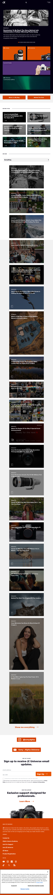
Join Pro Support (8, 844)
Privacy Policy (39, 882)
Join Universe (8, 847)
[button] (48, 2)
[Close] (48, 872)
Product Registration (9, 854)
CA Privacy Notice (41, 782)
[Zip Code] (18, 774)
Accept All (14, 885)
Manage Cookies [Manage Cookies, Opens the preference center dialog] (25, 889)
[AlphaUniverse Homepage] (4, 3)
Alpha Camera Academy (10, 841)
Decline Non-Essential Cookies (36, 885)
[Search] (26, 3)
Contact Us (6, 838)
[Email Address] (18, 770)
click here (35, 782)
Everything (7, 160)
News (5, 850)
